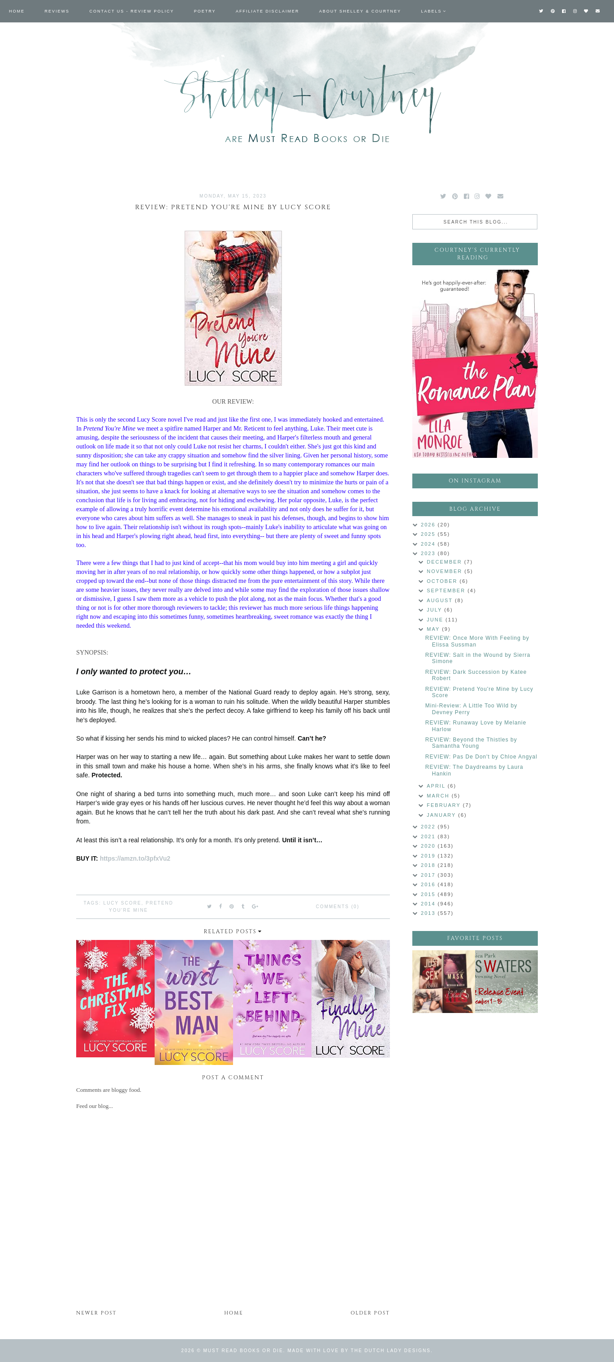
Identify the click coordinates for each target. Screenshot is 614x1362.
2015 (429, 894)
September (447, 590)
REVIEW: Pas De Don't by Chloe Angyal (481, 757)
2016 (429, 884)
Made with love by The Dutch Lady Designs (359, 1350)
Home (17, 11)
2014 (429, 903)
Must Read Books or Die (243, 1350)
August (441, 600)
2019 (429, 855)
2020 (429, 846)
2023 (429, 553)
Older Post (370, 1313)
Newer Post (96, 1313)
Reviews (57, 11)
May (434, 629)
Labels (431, 11)
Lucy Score (123, 903)
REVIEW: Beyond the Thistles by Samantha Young (471, 743)
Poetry (205, 11)
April (437, 786)
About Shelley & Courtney (360, 11)
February (445, 805)
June (436, 619)
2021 (429, 836)
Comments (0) (337, 906)
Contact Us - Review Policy (132, 11)
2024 (429, 544)
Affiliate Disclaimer (267, 11)
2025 (429, 534)
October (443, 581)
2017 (429, 875)
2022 (429, 826)
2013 (429, 913)
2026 (429, 524)
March (439, 795)
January (442, 815)
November (445, 571)
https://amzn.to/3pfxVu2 (135, 858)
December (445, 562)
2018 (429, 865)
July (435, 609)
